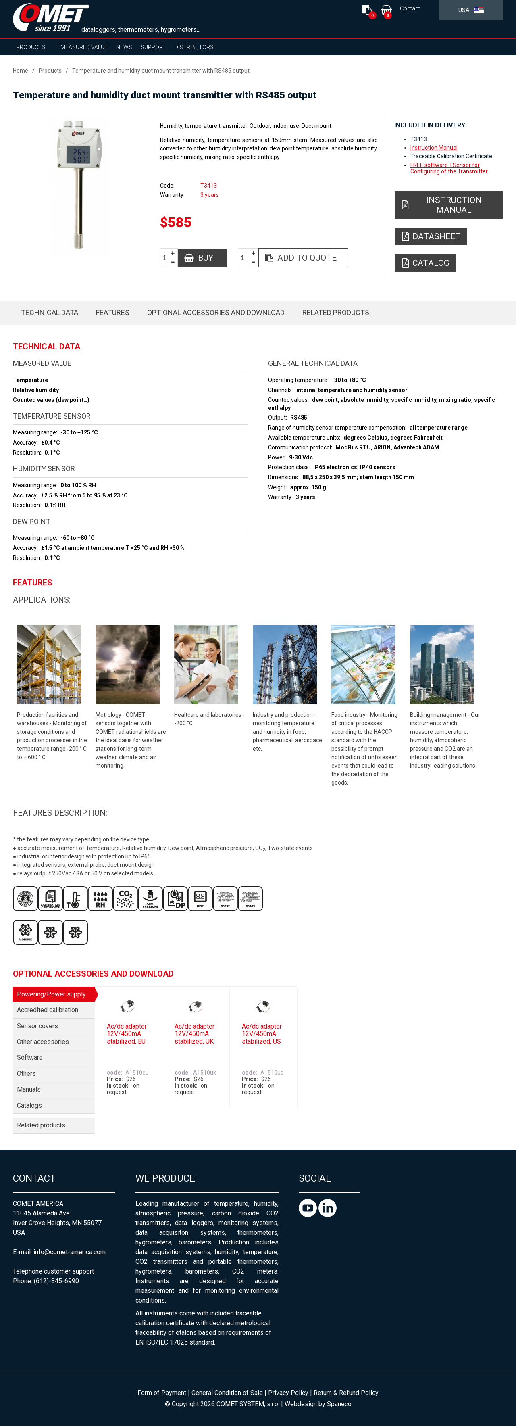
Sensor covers (37, 1026)
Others (26, 1073)
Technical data (49, 312)
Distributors (194, 47)
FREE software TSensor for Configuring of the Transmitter (449, 168)
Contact (410, 8)
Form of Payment (161, 1393)
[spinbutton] (168, 258)
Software (30, 1057)
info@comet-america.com (69, 1252)
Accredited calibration (47, 1010)
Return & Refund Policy (346, 1393)
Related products (335, 312)
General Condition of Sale (227, 1393)
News (124, 47)
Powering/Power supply (51, 994)
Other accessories (43, 1042)
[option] (79, 184)
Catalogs (29, 1105)
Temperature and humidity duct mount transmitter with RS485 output (161, 70)
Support (153, 47)
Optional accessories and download (216, 312)
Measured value (84, 47)
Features (112, 312)
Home (20, 70)
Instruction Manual (434, 147)
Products (31, 47)
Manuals (29, 1089)
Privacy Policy (288, 1393)
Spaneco (339, 1404)
